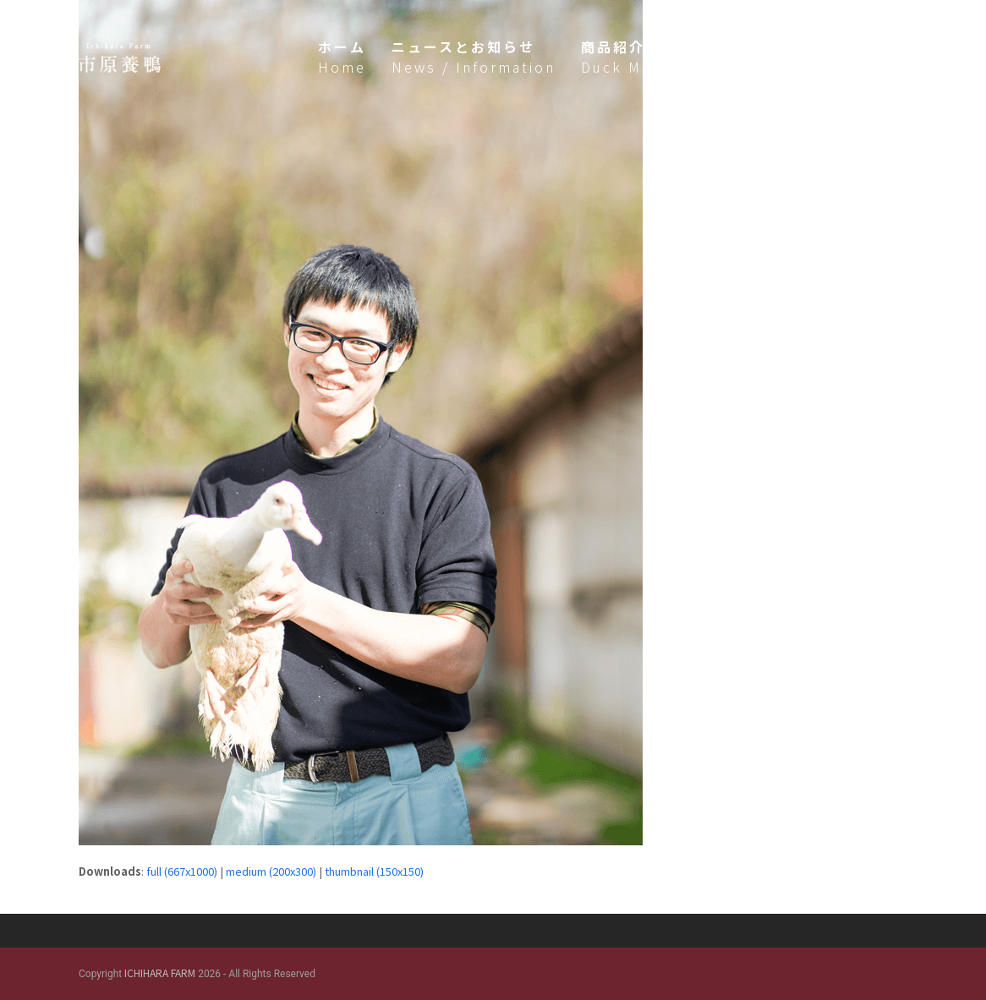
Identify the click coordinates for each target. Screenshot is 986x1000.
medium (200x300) (271, 871)
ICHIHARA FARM (159, 972)
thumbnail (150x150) (374, 871)
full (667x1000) (181, 871)
